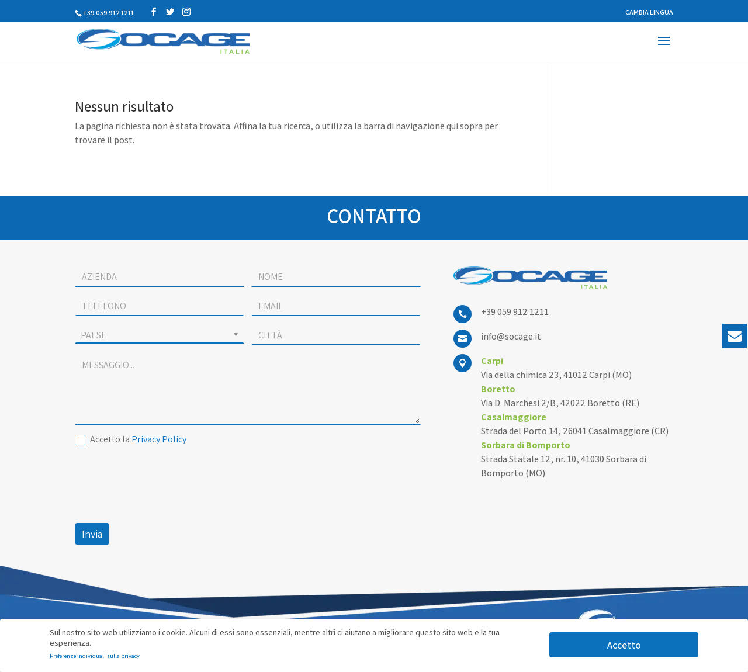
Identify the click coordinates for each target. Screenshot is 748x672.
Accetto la (130, 439)
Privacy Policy (158, 439)
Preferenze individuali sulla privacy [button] (95, 656)
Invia (92, 534)
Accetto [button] (624, 645)
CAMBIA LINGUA (649, 12)
